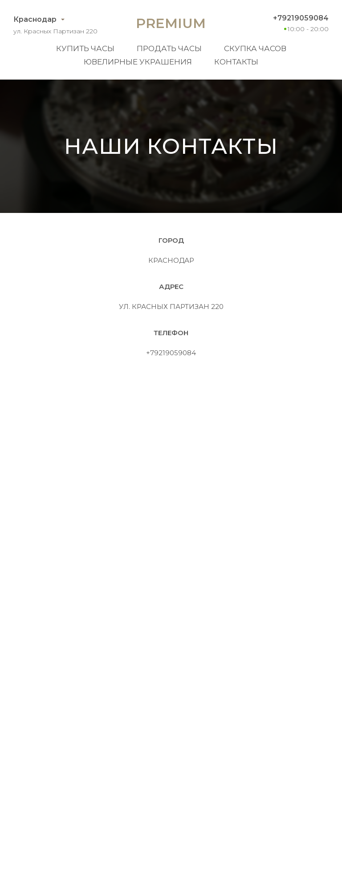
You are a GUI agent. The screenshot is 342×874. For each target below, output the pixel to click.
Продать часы (169, 48)
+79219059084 (301, 18)
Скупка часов (255, 48)
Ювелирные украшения (138, 61)
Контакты (236, 61)
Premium (171, 23)
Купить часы (85, 48)
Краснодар (35, 19)
